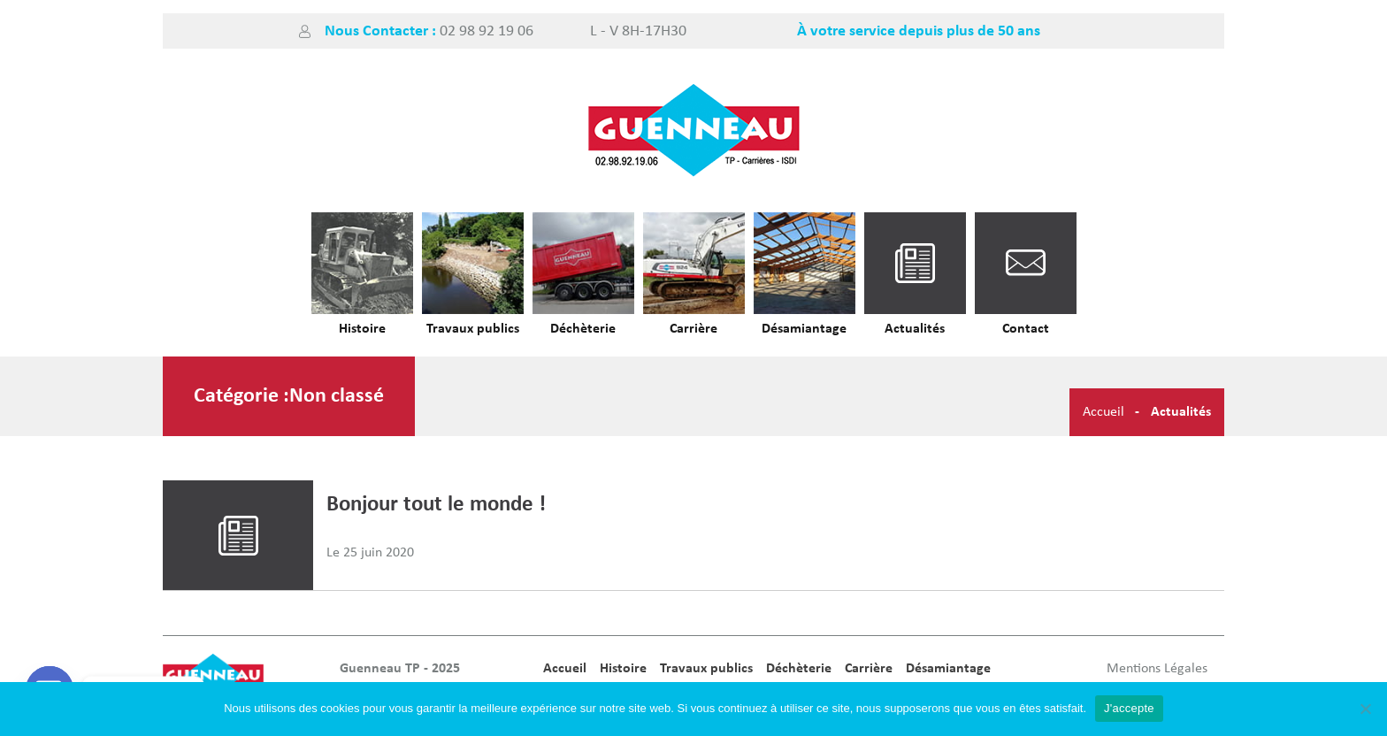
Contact (1025, 329)
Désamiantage (804, 329)
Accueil (1103, 412)
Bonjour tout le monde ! (436, 505)
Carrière (693, 329)
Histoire (362, 329)
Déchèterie (583, 329)
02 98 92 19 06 (486, 31)
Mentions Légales (1157, 669)
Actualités (915, 329)
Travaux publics (472, 329)
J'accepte (1129, 708)
